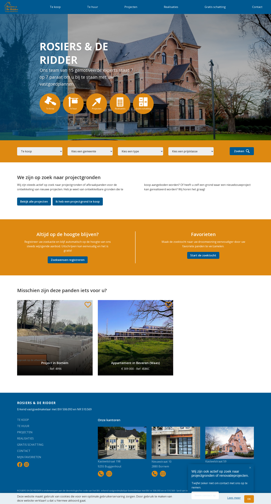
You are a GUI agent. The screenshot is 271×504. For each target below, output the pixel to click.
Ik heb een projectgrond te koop (78, 201)
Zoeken (242, 151)
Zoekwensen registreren (68, 260)
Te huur (92, 7)
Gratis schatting (215, 7)
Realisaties (171, 7)
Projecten (130, 7)
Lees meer (234, 497)
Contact (257, 7)
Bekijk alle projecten (34, 201)
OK (249, 499)
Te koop (55, 7)
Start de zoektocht (203, 255)
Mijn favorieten (29, 457)
